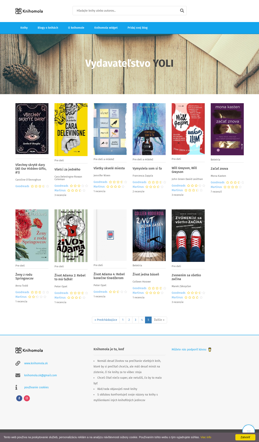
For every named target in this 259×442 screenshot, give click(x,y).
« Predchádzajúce (106, 320)
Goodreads (22, 186)
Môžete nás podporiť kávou (192, 349)
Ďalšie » (159, 320)
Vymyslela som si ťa (147, 168)
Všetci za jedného (67, 169)
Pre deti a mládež (104, 159)
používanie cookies (36, 387)
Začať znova (219, 169)
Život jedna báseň (146, 274)
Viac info (206, 437)
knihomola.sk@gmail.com (40, 375)
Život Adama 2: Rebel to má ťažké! (70, 277)
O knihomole (76, 27)
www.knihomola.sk (36, 363)
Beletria (215, 159)
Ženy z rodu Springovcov (24, 276)
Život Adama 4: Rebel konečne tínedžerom (109, 276)
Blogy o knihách (48, 27)
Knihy (24, 27)
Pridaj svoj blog (138, 27)
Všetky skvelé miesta (109, 168)
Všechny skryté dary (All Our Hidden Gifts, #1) (30, 168)
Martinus (60, 190)
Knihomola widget (106, 27)
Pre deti (59, 160)
